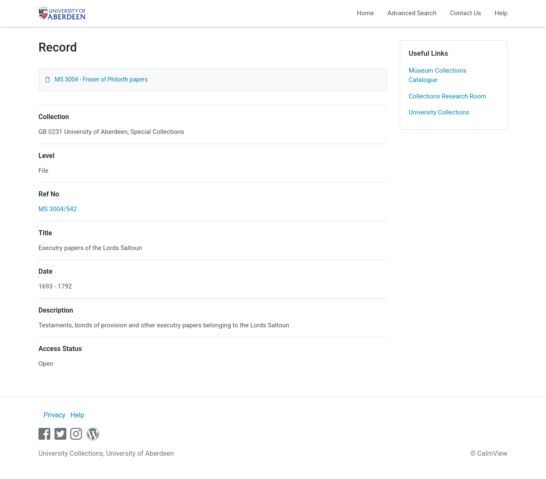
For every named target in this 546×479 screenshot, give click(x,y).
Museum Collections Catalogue (438, 75)
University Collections (439, 112)
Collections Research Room (447, 96)
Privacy (55, 415)
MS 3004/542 (57, 209)
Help (501, 13)
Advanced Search (412, 13)
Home (365, 13)
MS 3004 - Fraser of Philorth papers (101, 79)
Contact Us (465, 13)
